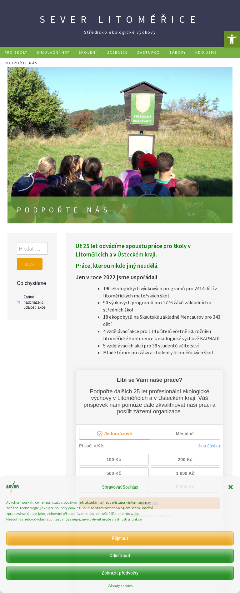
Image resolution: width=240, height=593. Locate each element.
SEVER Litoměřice (120, 19)
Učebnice (117, 52)
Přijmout (120, 538)
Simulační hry (53, 52)
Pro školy (16, 52)
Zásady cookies (120, 585)
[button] (232, 39)
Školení (88, 52)
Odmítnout (120, 555)
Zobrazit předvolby (120, 573)
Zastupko (148, 52)
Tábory (177, 52)
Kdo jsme (206, 52)
